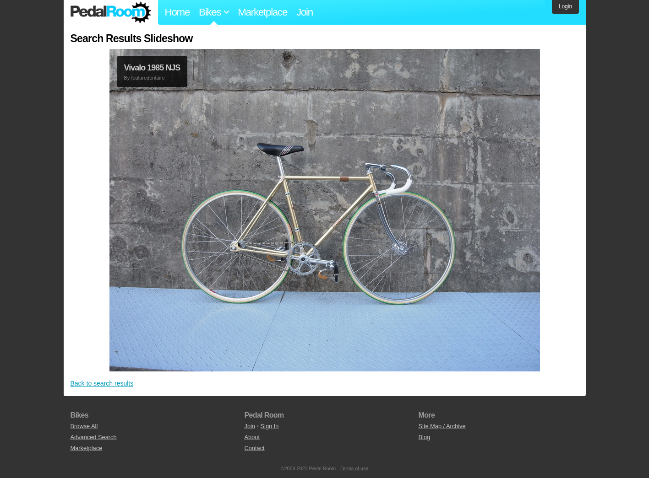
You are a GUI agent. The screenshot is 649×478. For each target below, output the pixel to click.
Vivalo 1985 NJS (152, 67)
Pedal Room (111, 12)
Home (177, 12)
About (252, 437)
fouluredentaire (147, 78)
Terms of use (354, 468)
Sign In (270, 426)
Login (565, 6)
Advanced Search (94, 437)
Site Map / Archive (442, 426)
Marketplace (262, 12)
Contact (255, 448)
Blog (425, 437)
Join (304, 12)
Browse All (84, 426)
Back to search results (102, 383)
